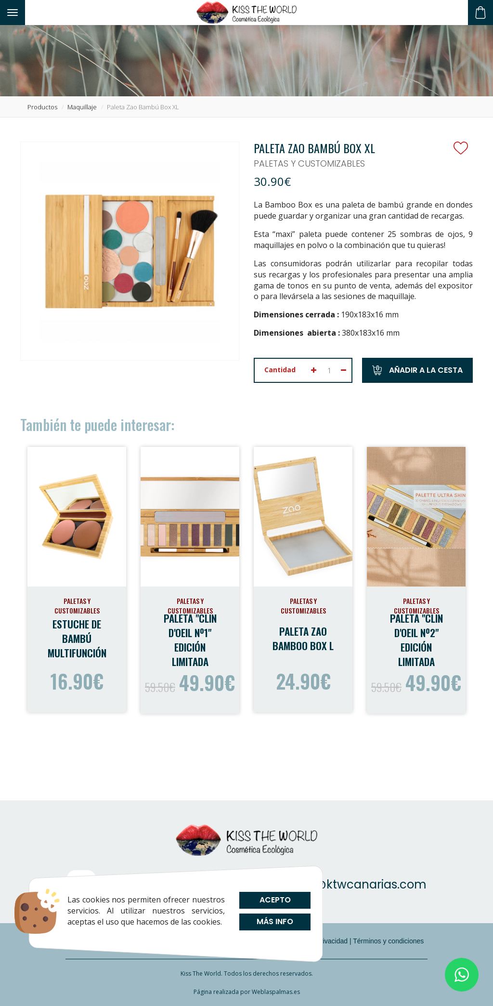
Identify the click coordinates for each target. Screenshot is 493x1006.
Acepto (274, 899)
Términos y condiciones (388, 941)
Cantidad (280, 369)
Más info (275, 921)
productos (42, 107)
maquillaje (82, 107)
